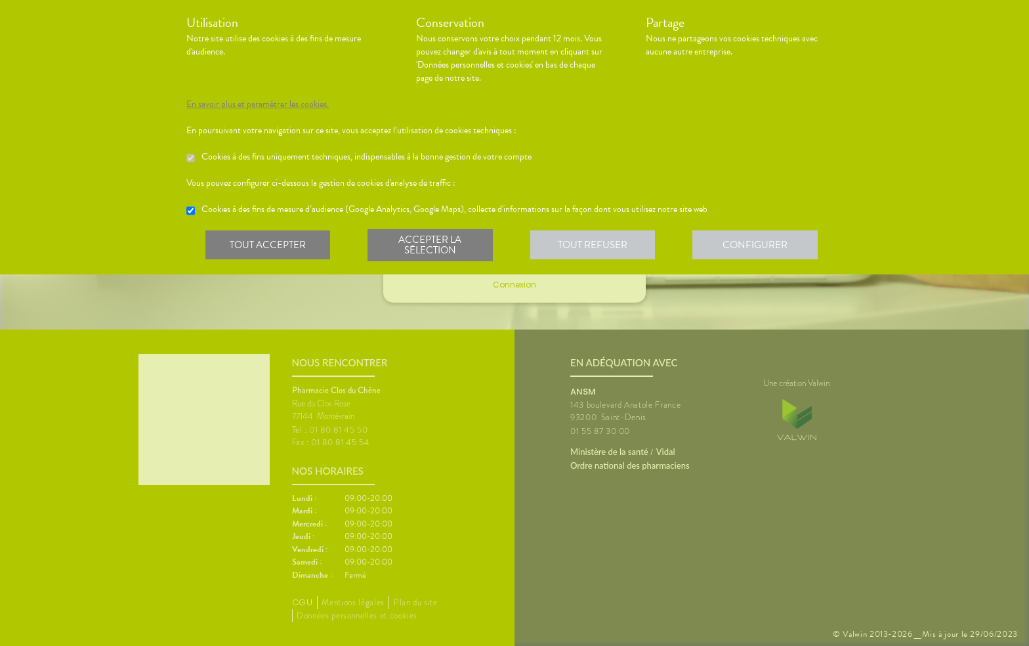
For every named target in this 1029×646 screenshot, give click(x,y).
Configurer (760, 245)
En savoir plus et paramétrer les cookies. (257, 104)
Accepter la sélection (433, 245)
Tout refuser (597, 245)
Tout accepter (268, 245)
